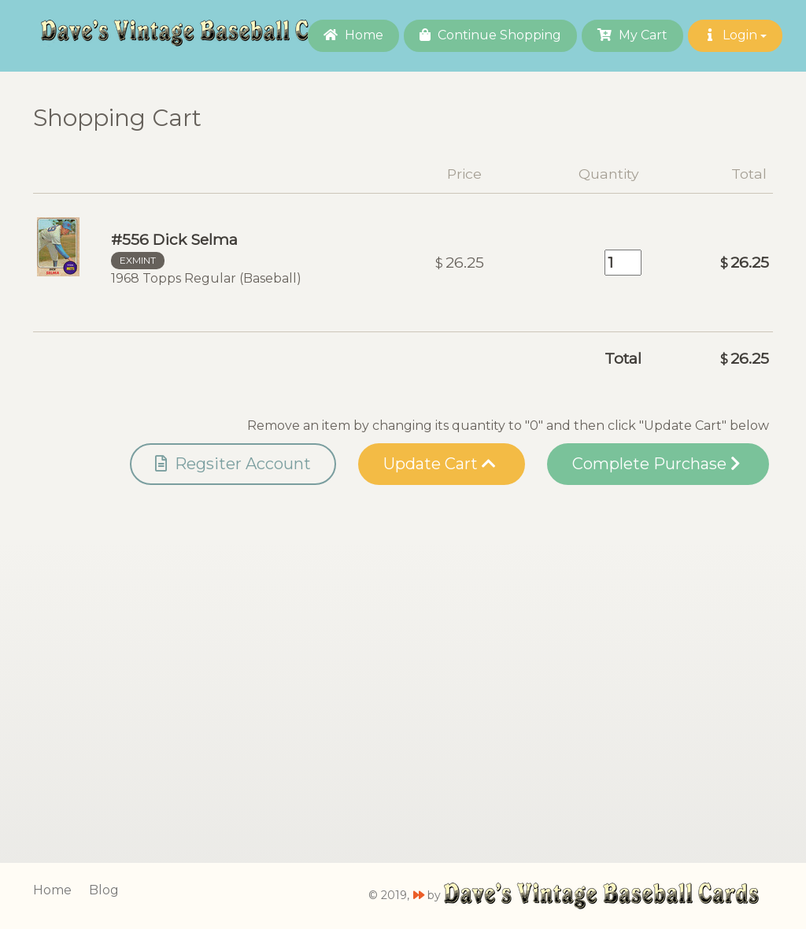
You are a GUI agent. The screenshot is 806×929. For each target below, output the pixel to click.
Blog (104, 890)
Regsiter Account (233, 463)
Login (735, 35)
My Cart (632, 35)
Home (353, 35)
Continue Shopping (490, 35)
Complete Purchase (656, 463)
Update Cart (439, 463)
